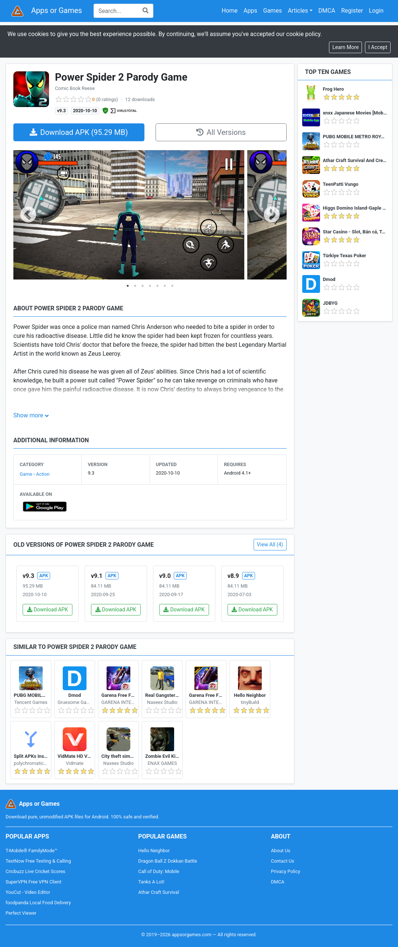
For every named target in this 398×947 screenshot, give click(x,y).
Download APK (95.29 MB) (79, 132)
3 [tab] (142, 286)
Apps (250, 10)
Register (352, 10)
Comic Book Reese (75, 88)
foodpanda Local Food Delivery (38, 902)
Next (271, 215)
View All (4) (270, 544)
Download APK (47, 610)
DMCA (327, 10)
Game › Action (35, 474)
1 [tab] (127, 286)
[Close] (378, 47)
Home (230, 10)
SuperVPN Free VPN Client (33, 882)
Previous (28, 215)
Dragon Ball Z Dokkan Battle (167, 861)
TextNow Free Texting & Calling (38, 861)
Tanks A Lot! (151, 882)
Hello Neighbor (154, 850)
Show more (28, 415)
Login (376, 10)
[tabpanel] (128, 215)
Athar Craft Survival (158, 892)
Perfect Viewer (21, 913)
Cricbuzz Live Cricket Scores (35, 871)
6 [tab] (165, 286)
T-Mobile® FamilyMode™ (31, 850)
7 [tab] (172, 286)
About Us (280, 850)
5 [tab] (157, 286)
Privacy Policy (285, 871)
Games (272, 10)
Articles (298, 10)
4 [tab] (150, 286)
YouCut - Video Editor (28, 892)
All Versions (220, 132)
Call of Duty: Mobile (158, 871)
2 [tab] (135, 286)
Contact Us (282, 861)
